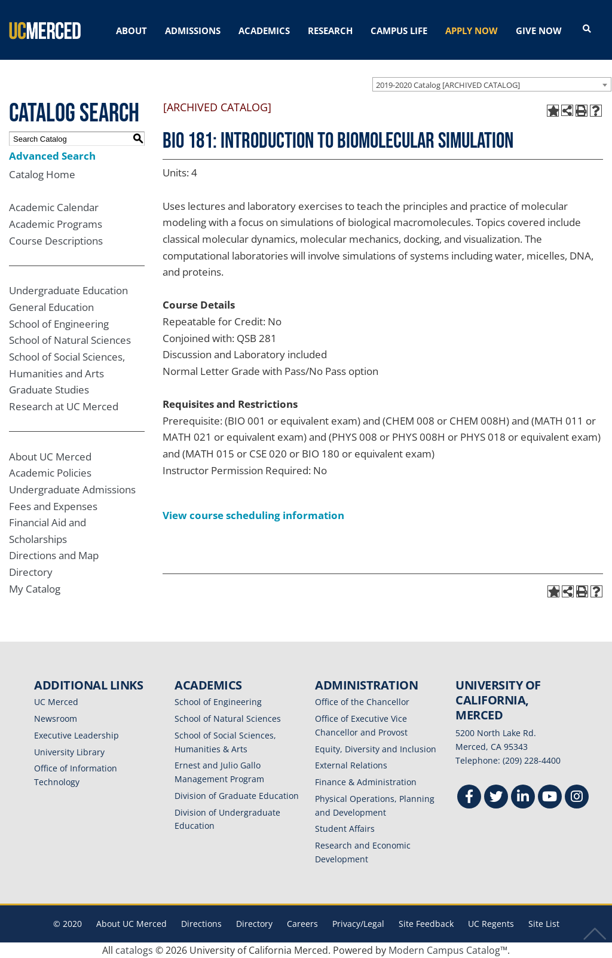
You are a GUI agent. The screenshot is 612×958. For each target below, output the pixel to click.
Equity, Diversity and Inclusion (375, 749)
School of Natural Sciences (70, 340)
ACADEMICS (264, 30)
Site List (543, 923)
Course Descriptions (56, 241)
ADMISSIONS (193, 30)
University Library (69, 752)
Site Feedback (426, 923)
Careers (302, 923)
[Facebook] (469, 798)
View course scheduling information (253, 515)
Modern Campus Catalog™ (447, 950)
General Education (51, 307)
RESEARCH (330, 30)
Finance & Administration (366, 782)
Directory (31, 572)
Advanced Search (52, 156)
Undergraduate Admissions (72, 489)
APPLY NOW (471, 30)
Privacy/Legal (358, 923)
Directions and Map (54, 555)
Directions (201, 923)
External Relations (351, 765)
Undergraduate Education (68, 290)
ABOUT (131, 30)
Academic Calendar (54, 207)
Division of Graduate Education (237, 795)
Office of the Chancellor (362, 701)
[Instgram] (576, 798)
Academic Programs (55, 224)
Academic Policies (50, 473)
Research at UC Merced (63, 406)
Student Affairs (345, 828)
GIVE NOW (539, 30)
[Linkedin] (523, 798)
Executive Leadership (76, 735)
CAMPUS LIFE (399, 30)
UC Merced (56, 701)
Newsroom (55, 718)
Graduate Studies (49, 389)
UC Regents (491, 923)
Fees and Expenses (53, 506)
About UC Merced (50, 456)
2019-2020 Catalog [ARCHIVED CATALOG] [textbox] (448, 85)
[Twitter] (496, 798)
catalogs (134, 950)
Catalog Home (42, 174)
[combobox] (491, 84)
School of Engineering (59, 324)
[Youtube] (550, 798)
